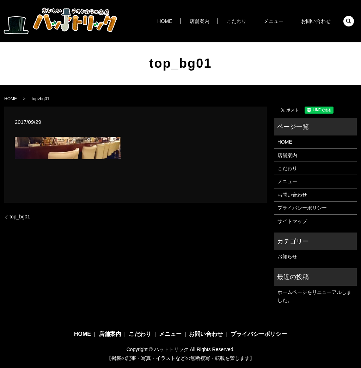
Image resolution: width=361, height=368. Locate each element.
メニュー (282, 21)
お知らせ (287, 256)
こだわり (251, 21)
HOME (193, 21)
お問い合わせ (318, 21)
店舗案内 (221, 21)
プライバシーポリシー (302, 208)
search (348, 21)
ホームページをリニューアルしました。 (314, 296)
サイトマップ (292, 221)
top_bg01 (20, 216)
